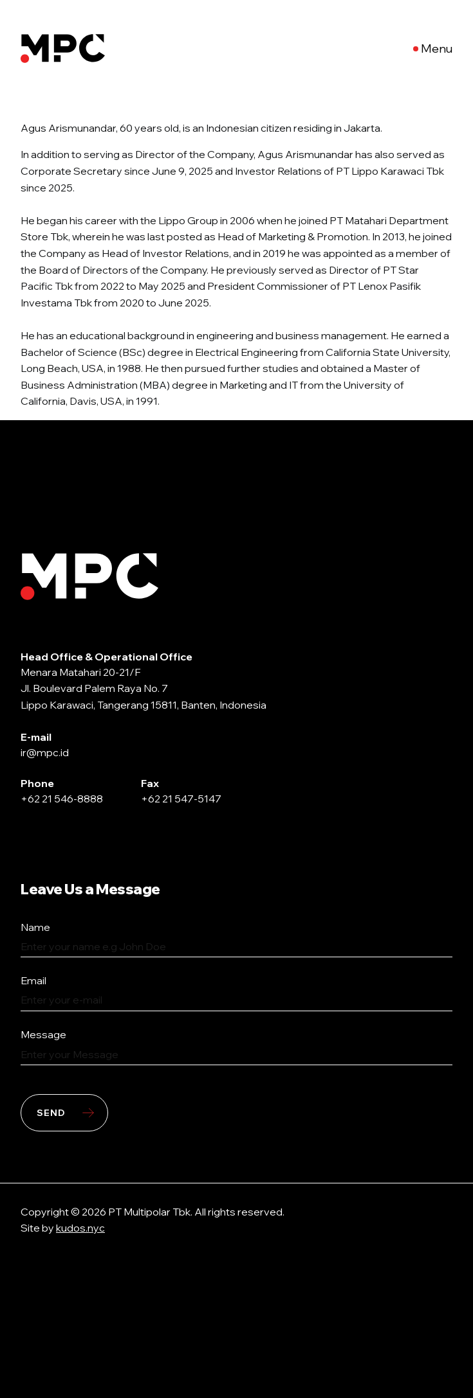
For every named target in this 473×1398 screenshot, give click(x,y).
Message (43, 1034)
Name (35, 927)
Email (33, 980)
